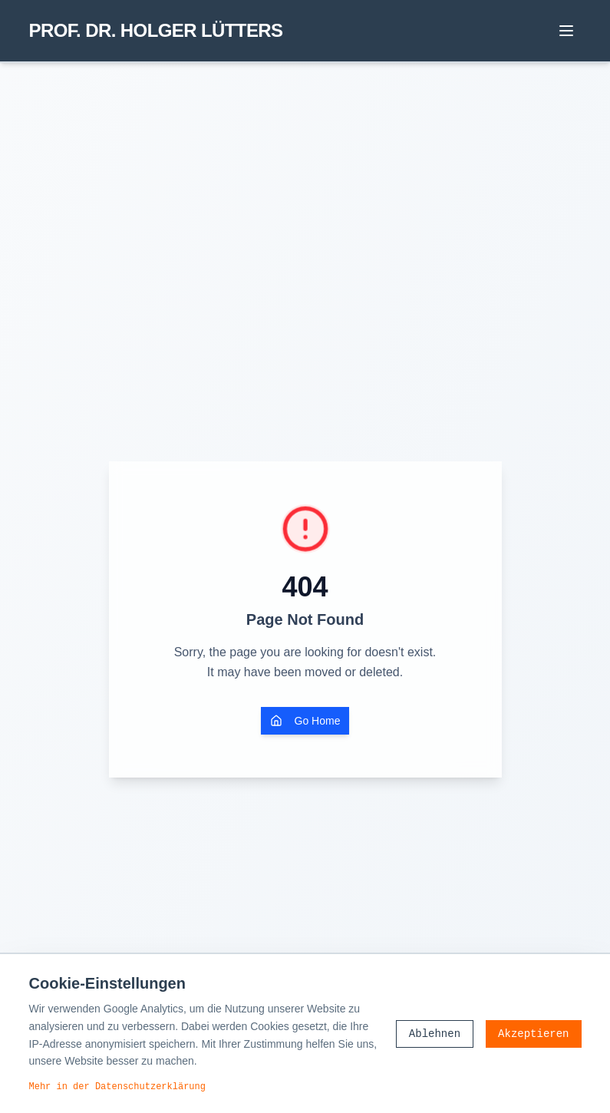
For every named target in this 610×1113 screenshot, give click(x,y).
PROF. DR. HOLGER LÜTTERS (156, 30)
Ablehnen (434, 1033)
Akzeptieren (533, 1033)
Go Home (305, 721)
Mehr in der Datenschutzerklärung (117, 1085)
